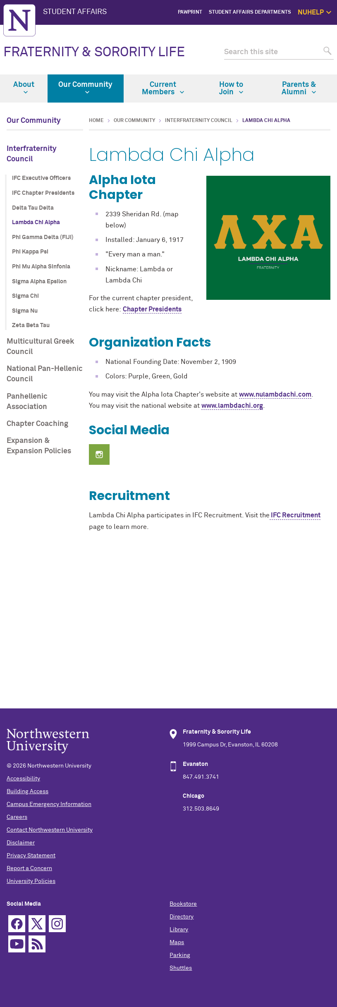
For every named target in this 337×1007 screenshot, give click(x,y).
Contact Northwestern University (50, 830)
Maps (177, 942)
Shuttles (181, 968)
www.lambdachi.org (232, 405)
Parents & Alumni (299, 88)
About (23, 87)
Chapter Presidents (152, 309)
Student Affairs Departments (250, 12)
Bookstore (183, 904)
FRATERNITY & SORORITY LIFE (94, 52)
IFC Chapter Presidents (43, 193)
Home (96, 120)
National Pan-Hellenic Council (45, 374)
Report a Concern (29, 868)
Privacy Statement (31, 856)
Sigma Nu (25, 311)
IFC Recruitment (295, 515)
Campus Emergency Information (49, 804)
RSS (37, 943)
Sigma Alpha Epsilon (39, 282)
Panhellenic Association (27, 402)
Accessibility (23, 779)
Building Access (27, 791)
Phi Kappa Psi (30, 252)
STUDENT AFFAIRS (75, 12)
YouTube (16, 943)
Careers (17, 817)
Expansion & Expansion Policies (39, 446)
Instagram (57, 923)
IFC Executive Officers (41, 178)
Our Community (85, 87)
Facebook (16, 923)
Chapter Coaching (37, 424)
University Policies (31, 881)
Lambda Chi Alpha (36, 222)
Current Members (163, 88)
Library (179, 930)
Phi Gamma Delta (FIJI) (43, 237)
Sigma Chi (25, 296)
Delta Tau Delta (33, 208)
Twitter (37, 923)
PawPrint (190, 12)
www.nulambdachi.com (275, 394)
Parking (180, 955)
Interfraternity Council (32, 154)
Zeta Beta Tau (31, 325)
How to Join (231, 88)
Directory (182, 917)
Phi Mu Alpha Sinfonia (41, 267)
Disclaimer (21, 843)
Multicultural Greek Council (40, 347)
